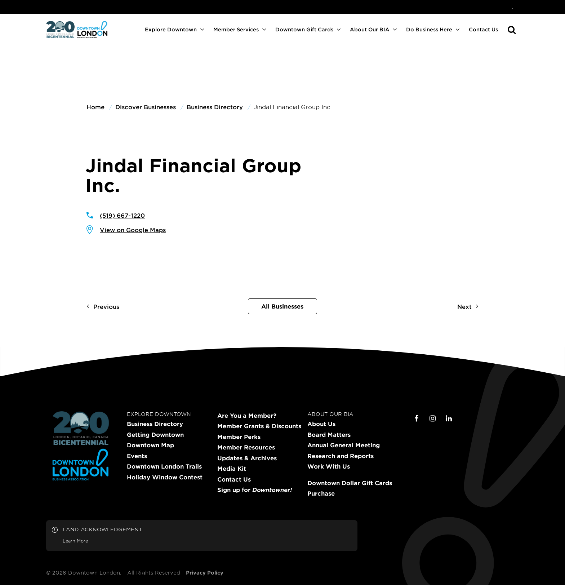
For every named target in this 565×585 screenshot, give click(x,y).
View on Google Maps (133, 229)
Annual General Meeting (343, 445)
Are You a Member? (246, 415)
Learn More (75, 541)
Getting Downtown (155, 434)
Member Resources (246, 447)
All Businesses (282, 306)
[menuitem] (512, 7)
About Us (321, 424)
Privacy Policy (204, 573)
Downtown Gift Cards (304, 29)
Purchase (321, 493)
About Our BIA (370, 29)
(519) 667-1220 (122, 215)
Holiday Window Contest (165, 477)
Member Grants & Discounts (259, 426)
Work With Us (328, 466)
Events (137, 456)
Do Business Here (429, 29)
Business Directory (155, 424)
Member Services (236, 29)
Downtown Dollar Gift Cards (349, 483)
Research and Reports (340, 456)
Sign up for (254, 490)
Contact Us (483, 29)
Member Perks (239, 437)
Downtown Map (150, 445)
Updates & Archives (247, 458)
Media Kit (231, 468)
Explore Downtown (171, 29)
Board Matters (329, 434)
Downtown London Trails (164, 466)
